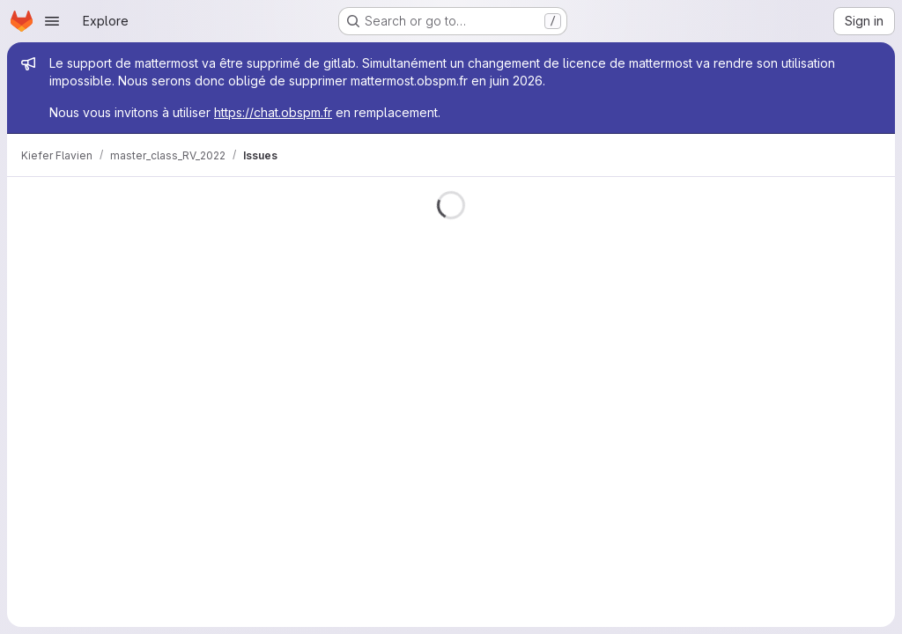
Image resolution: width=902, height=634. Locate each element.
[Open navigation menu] (52, 21)
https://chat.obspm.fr (273, 112)
